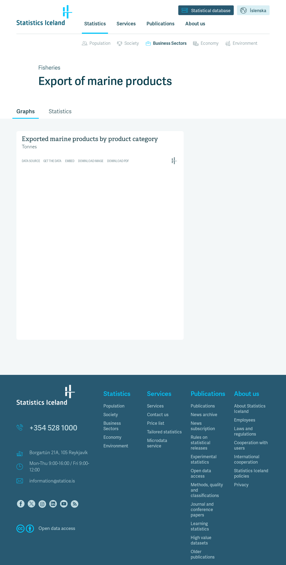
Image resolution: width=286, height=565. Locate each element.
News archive (204, 391)
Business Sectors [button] (112, 402)
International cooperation (246, 436)
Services (155, 382)
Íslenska (253, 10)
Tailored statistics (164, 408)
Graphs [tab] (25, 111)
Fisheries (49, 67)
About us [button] (195, 23)
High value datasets (201, 517)
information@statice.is (52, 457)
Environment (241, 43)
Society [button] (110, 391)
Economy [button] (112, 414)
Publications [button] (161, 23)
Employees (244, 396)
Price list (155, 400)
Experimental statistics (204, 436)
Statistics (95, 23)
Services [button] (126, 23)
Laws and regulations (245, 408)
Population (96, 43)
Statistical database (206, 10)
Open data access (201, 450)
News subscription (203, 402)
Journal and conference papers (202, 486)
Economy (206, 43)
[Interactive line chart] (100, 196)
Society (128, 43)
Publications (203, 382)
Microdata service (157, 420)
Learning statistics (200, 503)
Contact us (158, 391)
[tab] (121, 382)
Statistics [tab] (60, 111)
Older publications (203, 531)
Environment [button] (115, 422)
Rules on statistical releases (200, 419)
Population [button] (113, 382)
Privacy (241, 461)
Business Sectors (166, 43)
